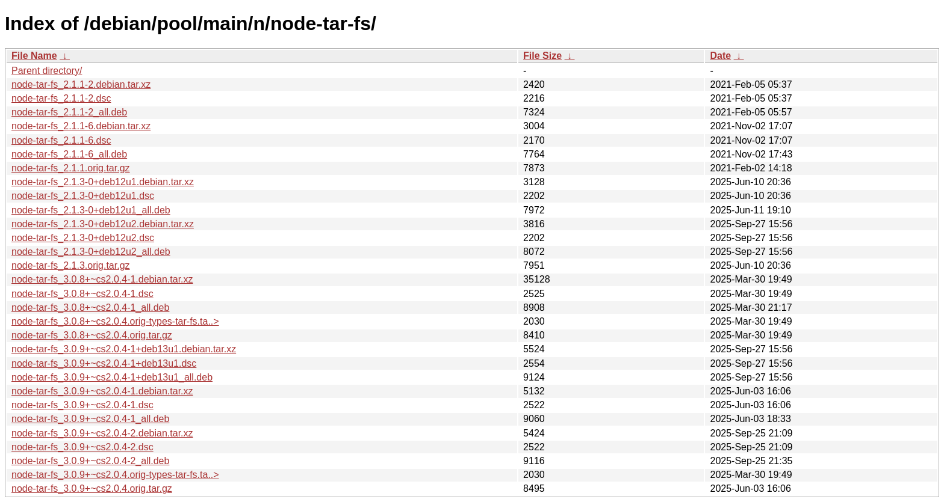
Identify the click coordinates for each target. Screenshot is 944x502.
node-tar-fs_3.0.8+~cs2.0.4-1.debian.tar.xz (102, 279)
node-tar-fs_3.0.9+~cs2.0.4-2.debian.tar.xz (102, 433)
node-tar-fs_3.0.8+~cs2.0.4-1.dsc (82, 294)
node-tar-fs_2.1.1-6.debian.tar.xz (81, 126)
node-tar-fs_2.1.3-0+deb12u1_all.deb (90, 210)
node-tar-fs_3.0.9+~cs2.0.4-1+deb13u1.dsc (103, 363)
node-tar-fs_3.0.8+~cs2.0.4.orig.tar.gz (91, 335)
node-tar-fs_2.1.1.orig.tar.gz (70, 168)
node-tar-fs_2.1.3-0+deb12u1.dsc (82, 196)
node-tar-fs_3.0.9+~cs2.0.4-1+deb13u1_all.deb (112, 377)
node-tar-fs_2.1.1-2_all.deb (69, 112)
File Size (542, 56)
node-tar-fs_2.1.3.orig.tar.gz (70, 265)
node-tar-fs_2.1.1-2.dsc (61, 98)
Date (720, 56)
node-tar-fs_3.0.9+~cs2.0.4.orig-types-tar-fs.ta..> (115, 475)
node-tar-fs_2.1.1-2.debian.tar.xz (81, 84)
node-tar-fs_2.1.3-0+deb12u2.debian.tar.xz (102, 224)
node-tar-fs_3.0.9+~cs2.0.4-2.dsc (82, 447)
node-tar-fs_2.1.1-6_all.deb (69, 154)
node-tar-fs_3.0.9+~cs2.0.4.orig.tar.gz (91, 488)
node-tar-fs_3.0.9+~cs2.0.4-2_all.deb (90, 461)
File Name (34, 56)
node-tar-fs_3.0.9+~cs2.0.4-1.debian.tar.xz (102, 391)
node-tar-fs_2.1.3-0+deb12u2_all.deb (90, 251)
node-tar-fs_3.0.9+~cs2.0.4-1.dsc (82, 405)
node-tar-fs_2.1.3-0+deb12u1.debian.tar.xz (102, 182)
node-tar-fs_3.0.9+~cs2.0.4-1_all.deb (90, 419)
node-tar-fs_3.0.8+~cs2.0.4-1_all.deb (90, 307)
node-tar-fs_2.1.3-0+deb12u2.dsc (82, 238)
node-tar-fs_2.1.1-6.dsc (61, 140)
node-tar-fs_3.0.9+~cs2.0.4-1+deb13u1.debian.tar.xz (123, 349)
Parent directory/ (46, 71)
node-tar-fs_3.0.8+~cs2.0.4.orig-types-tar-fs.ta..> (115, 321)
